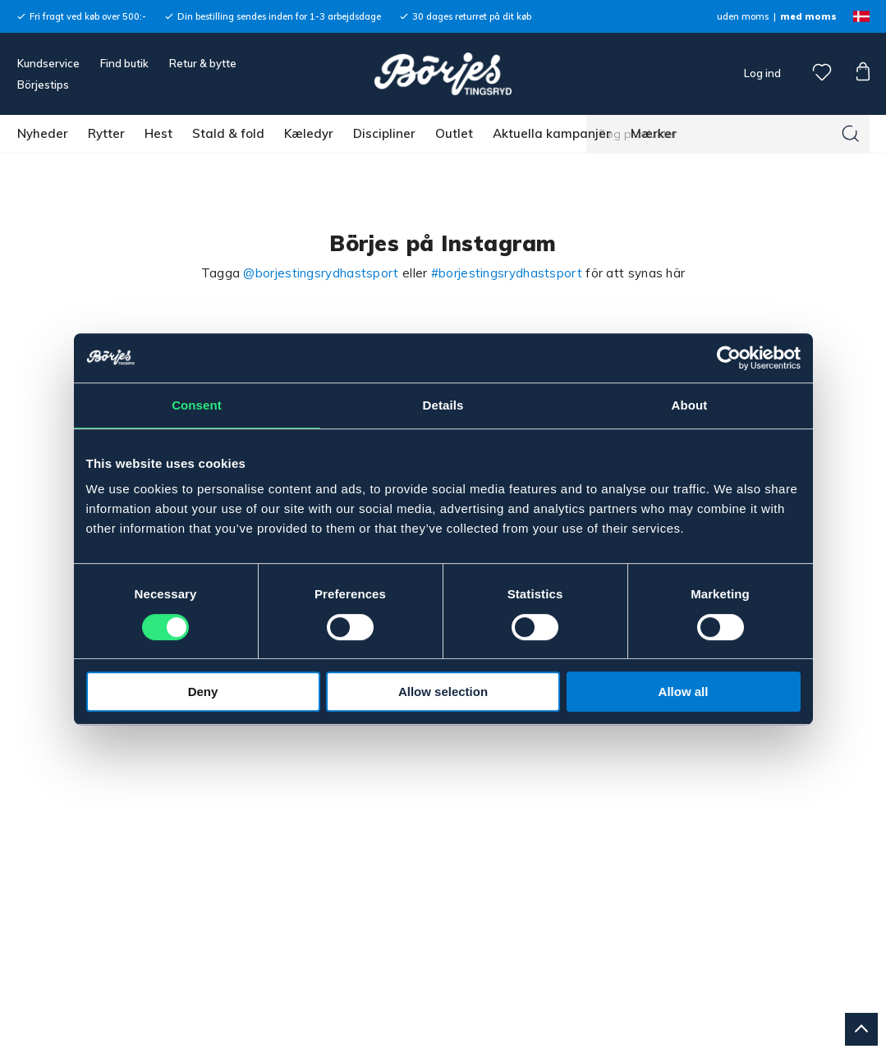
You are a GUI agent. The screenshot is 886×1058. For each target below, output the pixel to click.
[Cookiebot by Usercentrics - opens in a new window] (729, 358)
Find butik (124, 63)
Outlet (454, 133)
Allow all (684, 691)
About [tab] (690, 405)
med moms (808, 16)
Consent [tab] (197, 405)
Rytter (106, 133)
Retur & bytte (202, 63)
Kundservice (48, 63)
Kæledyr (308, 133)
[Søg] (851, 134)
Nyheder (42, 133)
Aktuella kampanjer (552, 133)
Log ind (762, 73)
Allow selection (443, 691)
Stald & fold (228, 133)
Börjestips (43, 84)
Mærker (654, 133)
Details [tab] (443, 405)
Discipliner (384, 133)
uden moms (743, 16)
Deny (203, 691)
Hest (158, 133)
